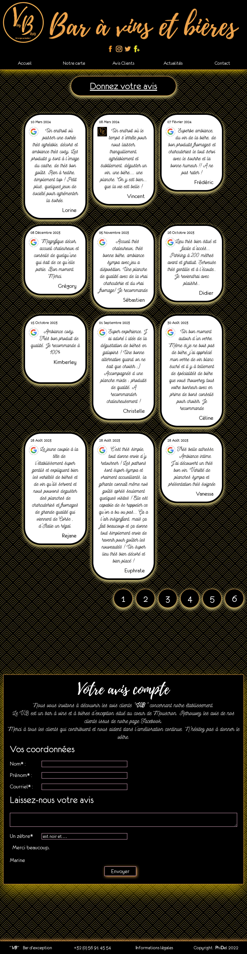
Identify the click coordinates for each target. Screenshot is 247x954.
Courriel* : (21, 786)
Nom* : (18, 763)
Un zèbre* (21, 836)
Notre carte (74, 63)
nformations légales (154, 947)
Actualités (173, 63)
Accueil (25, 63)
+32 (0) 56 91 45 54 (92, 947)
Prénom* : (21, 775)
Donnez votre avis (123, 86)
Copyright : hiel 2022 (216, 947)
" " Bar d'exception (31, 947)
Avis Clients (123, 63)
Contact (222, 63)
